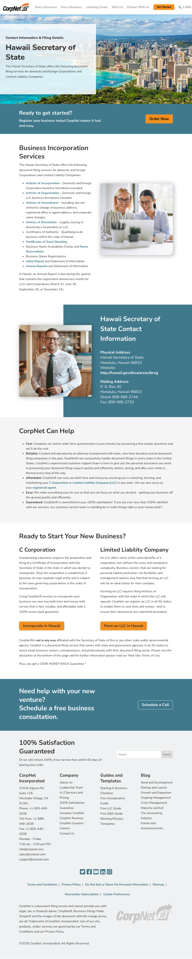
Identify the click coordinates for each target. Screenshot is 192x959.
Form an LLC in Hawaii (123, 625)
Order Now (159, 118)
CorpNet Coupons (72, 823)
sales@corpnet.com (32, 854)
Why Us (117, 7)
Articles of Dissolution (41, 222)
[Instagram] (109, 872)
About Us (66, 782)
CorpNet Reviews (71, 818)
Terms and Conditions (42, 884)
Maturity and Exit (152, 808)
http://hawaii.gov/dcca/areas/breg (129, 372)
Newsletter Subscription (82, 894)
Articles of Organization (42, 193)
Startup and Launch (154, 788)
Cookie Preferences (116, 894)
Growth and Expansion (156, 793)
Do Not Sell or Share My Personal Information (116, 884)
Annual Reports (37, 266)
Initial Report (35, 261)
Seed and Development (157, 782)
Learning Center (97, 7)
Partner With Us (138, 7)
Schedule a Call (155, 704)
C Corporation (58, 483)
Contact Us (67, 833)
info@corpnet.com (31, 849)
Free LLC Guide (110, 808)
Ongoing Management (156, 798)
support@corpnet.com (34, 859)
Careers (65, 828)
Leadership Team (71, 788)
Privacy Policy (71, 884)
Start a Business (46, 7)
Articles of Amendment (42, 203)
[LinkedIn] (102, 872)
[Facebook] (89, 872)
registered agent (44, 488)
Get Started (164, 7)
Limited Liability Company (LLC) (95, 483)
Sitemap (158, 884)
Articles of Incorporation (43, 183)
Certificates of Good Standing (46, 242)
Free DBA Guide (111, 814)
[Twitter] (82, 872)
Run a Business (71, 7)
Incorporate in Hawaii (41, 625)
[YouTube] (96, 872)
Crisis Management (154, 803)
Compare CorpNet (72, 813)
